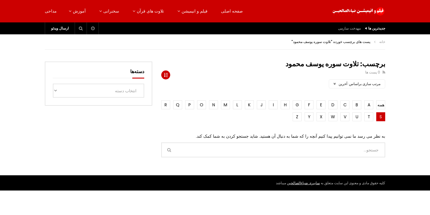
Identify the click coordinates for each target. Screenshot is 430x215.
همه (380, 105)
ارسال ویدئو (60, 28)
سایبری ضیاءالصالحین (303, 182)
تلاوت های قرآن (150, 11)
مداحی (51, 11)
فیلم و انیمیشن (195, 11)
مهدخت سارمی (349, 28)
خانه (382, 41)
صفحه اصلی (232, 11)
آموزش (79, 11)
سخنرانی (111, 11)
